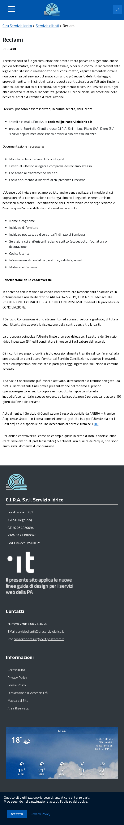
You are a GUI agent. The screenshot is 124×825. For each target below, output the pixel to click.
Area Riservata (18, 708)
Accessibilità (16, 669)
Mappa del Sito (18, 700)
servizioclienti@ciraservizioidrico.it (40, 631)
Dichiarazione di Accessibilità (28, 692)
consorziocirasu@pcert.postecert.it (39, 638)
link (96, 423)
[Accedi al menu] (11, 9)
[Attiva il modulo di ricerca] (117, 9)
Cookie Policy (17, 685)
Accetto (16, 814)
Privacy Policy (17, 677)
